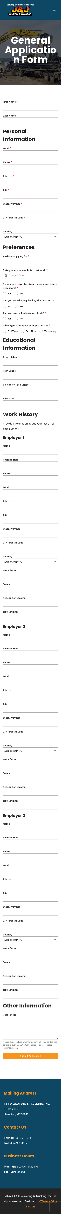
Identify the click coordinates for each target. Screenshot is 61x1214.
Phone (7, 162)
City (6, 189)
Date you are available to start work (25, 270)
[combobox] (30, 237)
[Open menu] (54, 9)
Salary (6, 584)
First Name (10, 101)
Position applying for (16, 256)
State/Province (12, 203)
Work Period (10, 570)
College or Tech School (16, 384)
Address (8, 176)
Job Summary (10, 611)
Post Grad (8, 398)
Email (7, 148)
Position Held (10, 459)
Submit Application (30, 1055)
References (9, 1014)
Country (7, 231)
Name (6, 445)
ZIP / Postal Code (14, 217)
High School (9, 370)
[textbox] (27, 237)
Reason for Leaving (14, 597)
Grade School (10, 357)
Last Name (10, 115)
